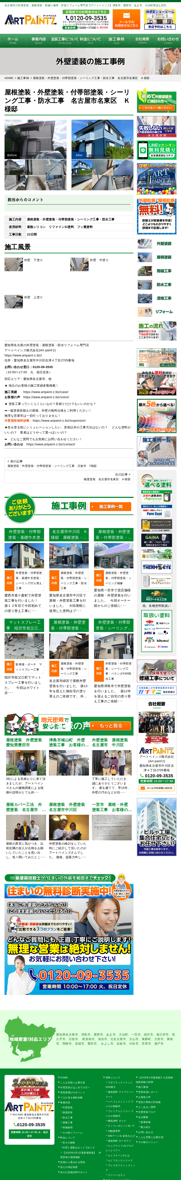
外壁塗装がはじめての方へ (75, 1087)
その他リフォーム (73, 1132)
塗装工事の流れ (65, 41)
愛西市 (98, 1034)
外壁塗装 (68, 1107)
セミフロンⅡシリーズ (120, 1160)
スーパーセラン (116, 1175)
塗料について (113, 1077)
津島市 (86, 1034)
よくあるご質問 (147, 1107)
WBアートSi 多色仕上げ (121, 1136)
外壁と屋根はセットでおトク (79, 1147)
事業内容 (39, 41)
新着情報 (146, 1122)
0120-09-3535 (43, 367)
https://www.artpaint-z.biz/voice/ (46, 397)
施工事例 (116, 41)
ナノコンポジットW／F (121, 1125)
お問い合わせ (145, 1132)
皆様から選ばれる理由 (72, 1162)
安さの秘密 (69, 1142)
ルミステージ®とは (119, 1155)
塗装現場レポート (148, 1092)
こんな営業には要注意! (151, 1137)
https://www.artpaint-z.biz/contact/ (50, 444)
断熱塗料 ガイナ (117, 1121)
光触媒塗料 (114, 1131)
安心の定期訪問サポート (74, 1172)
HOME (13, 41)
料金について (90, 41)
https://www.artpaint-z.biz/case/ (45, 392)
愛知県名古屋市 (67, 1034)
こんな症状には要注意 (72, 1082)
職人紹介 (146, 1127)
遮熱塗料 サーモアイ (119, 1141)
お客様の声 (144, 1097)
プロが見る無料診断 (71, 1097)
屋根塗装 (68, 1112)
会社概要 (142, 41)
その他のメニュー (148, 1142)
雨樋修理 (68, 1127)
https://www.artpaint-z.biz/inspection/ (59, 420)
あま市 (111, 1034)
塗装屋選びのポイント (72, 1092)
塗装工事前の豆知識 (149, 1102)
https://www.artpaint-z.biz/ (23, 355)
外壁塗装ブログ (147, 1112)
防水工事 (68, 1117)
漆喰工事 (68, 1122)
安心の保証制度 (69, 1167)
